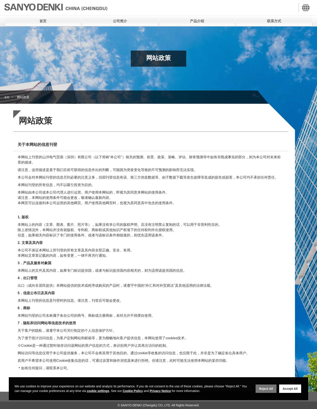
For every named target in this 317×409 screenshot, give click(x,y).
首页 (42, 21)
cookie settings (98, 391)
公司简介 (120, 21)
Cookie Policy (133, 391)
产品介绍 (197, 21)
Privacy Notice (160, 391)
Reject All (266, 388)
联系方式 (274, 21)
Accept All (290, 388)
